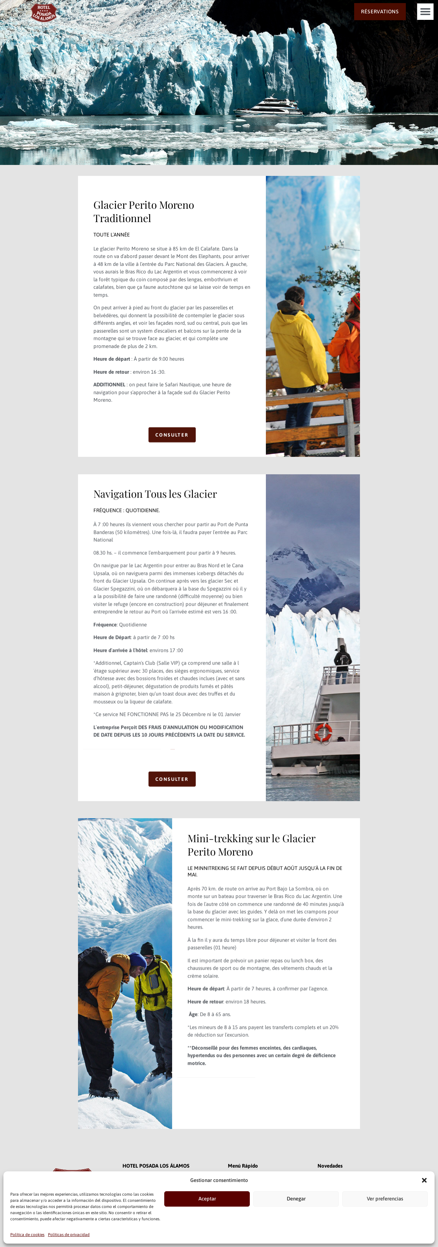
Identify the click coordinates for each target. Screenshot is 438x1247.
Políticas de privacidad (69, 1234)
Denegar (296, 1198)
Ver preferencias (385, 1198)
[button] (424, 1180)
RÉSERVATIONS (380, 11)
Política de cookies (27, 1234)
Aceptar (207, 1198)
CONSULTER (172, 451)
